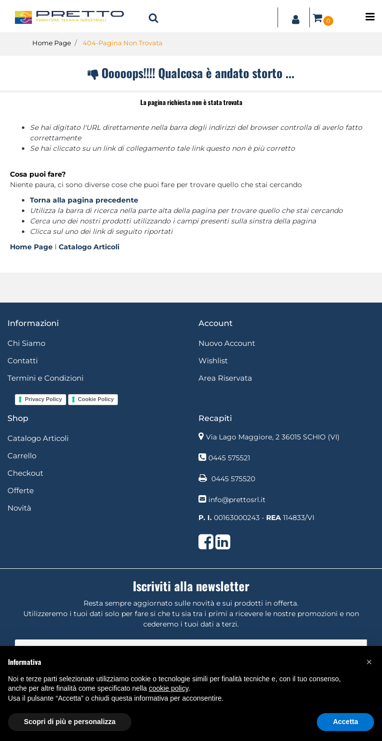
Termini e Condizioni (45, 378)
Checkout (25, 473)
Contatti (22, 360)
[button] (154, 17)
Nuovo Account (226, 343)
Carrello (21, 455)
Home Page (51, 43)
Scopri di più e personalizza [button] (69, 722)
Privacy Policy (43, 399)
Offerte (20, 490)
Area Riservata (225, 378)
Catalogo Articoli (89, 246)
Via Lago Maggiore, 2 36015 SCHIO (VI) (273, 436)
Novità (19, 508)
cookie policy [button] (168, 688)
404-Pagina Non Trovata (123, 43)
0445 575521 (229, 457)
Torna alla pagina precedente (84, 200)
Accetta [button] (345, 722)
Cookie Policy (96, 399)
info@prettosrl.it (237, 499)
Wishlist (213, 360)
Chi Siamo (26, 343)
